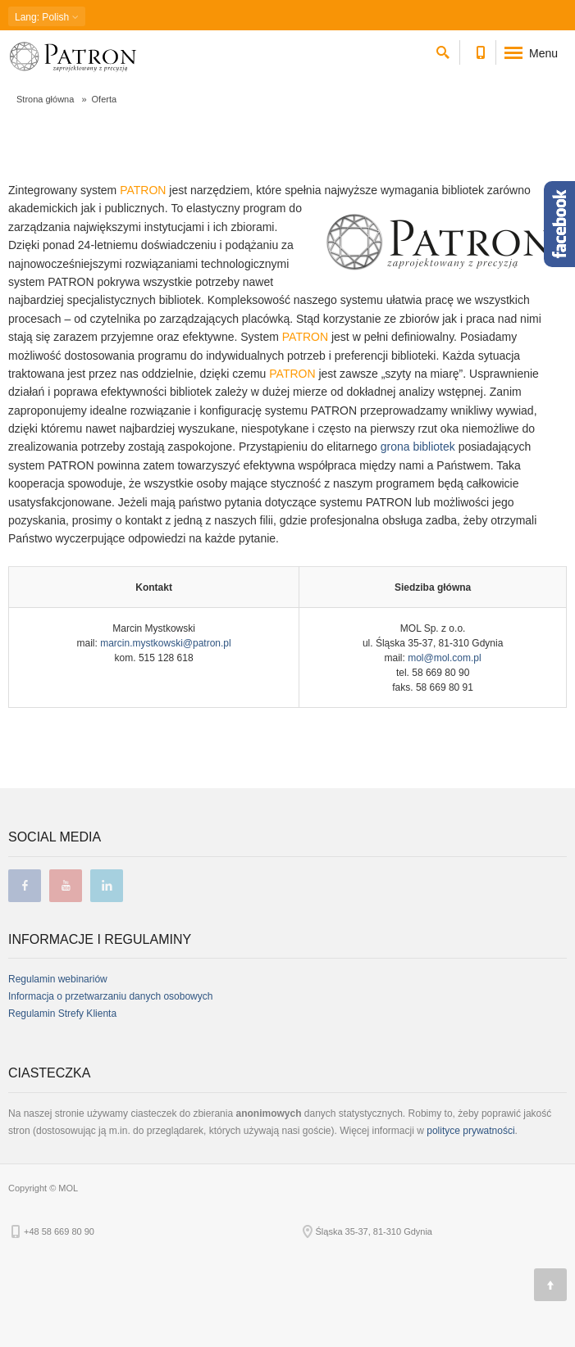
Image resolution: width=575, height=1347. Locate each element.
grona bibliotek (418, 446)
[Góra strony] (550, 1284)
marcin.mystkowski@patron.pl (165, 643)
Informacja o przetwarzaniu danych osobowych (110, 996)
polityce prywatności (470, 1130)
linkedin (106, 885)
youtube (65, 885)
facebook (24, 885)
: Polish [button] (47, 16)
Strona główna (45, 99)
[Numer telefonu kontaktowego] (480, 49)
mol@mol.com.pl (444, 658)
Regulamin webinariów (57, 979)
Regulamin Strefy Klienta (62, 1013)
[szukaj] (443, 49)
